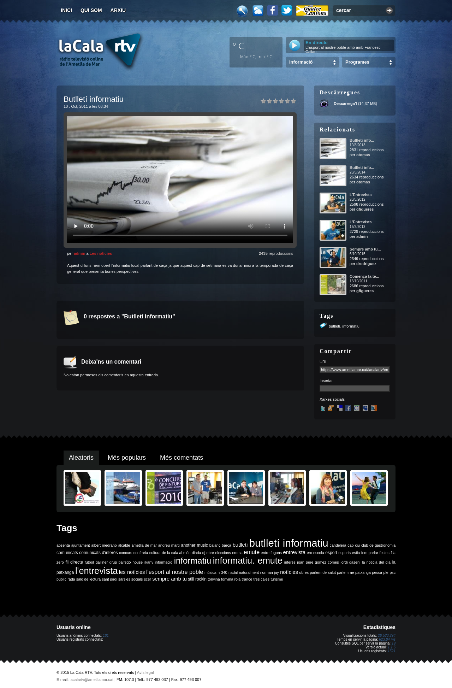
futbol (89, 562)
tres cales (261, 579)
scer (147, 579)
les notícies (132, 572)
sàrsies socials (130, 579)
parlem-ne (345, 572)
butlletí (334, 326)
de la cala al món (176, 553)
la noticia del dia (376, 562)
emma (237, 553)
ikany (148, 562)
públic (61, 579)
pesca (377, 572)
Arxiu (118, 10)
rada (71, 579)
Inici (66, 10)
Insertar (326, 380)
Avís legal (145, 672)
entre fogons (271, 553)
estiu (356, 553)
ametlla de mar (144, 545)
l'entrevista (96, 571)
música (210, 572)
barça (226, 545)
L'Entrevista (361, 195)
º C (238, 46)
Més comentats (181, 457)
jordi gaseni (350, 562)
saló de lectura (88, 579)
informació (163, 562)
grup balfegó (120, 562)
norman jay (269, 572)
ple (385, 572)
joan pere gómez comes (318, 562)
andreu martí (169, 545)
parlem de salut (323, 572)
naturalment (249, 572)
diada (196, 553)
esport (331, 552)
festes (384, 553)
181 (106, 635)
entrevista (294, 552)
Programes (357, 62)
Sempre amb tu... (365, 249)
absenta (63, 545)
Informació (301, 62)
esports (344, 553)
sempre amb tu (169, 579)
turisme (276, 579)
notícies (289, 572)
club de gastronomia (378, 545)
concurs (125, 553)
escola (318, 553)
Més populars (127, 457)
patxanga (363, 572)
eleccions (223, 553)
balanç (214, 545)
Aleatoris (81, 457)
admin (79, 253)
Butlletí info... (362, 140)
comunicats (67, 552)
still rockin (197, 579)
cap (350, 545)
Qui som (91, 10)
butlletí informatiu (288, 543)
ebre (210, 553)
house (137, 562)
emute (252, 552)
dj (203, 553)
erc (309, 553)
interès (290, 562)
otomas (363, 155)
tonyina (214, 579)
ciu (357, 545)
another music (194, 545)
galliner (102, 562)
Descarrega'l (345, 103)
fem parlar (369, 553)
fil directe (74, 562)
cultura (155, 553)
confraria (140, 553)
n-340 (222, 572)
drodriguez (366, 263)
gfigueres (365, 209)
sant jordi (109, 579)
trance (247, 579)
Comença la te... (364, 276)
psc (392, 572)
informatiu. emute (247, 560)
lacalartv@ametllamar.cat (91, 679)
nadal (233, 572)
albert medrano (104, 545)
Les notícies (101, 253)
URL (323, 362)
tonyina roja (230, 579)
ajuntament (80, 545)
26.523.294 (387, 635)
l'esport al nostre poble (174, 572)
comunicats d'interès (98, 552)
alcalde (124, 545)
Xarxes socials (332, 399)
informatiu (351, 326)
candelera (338, 545)
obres (304, 572)
